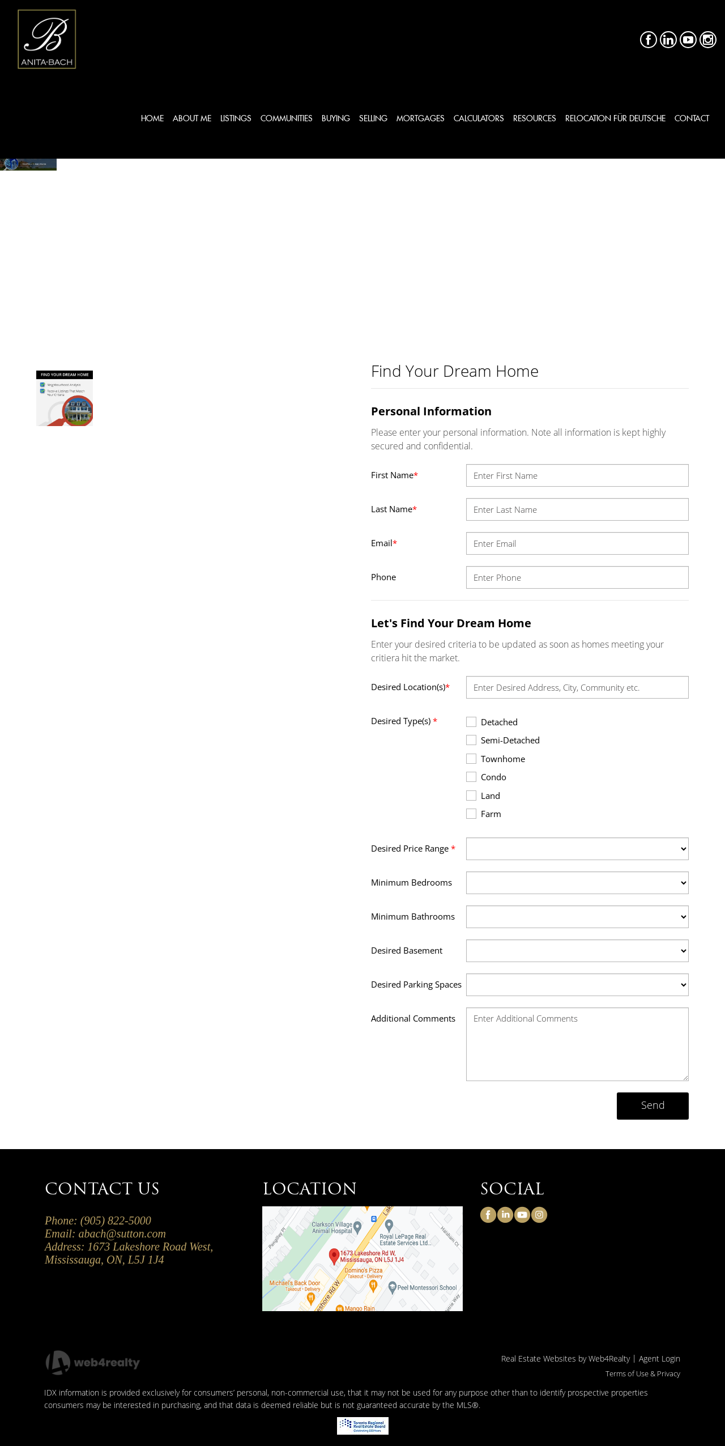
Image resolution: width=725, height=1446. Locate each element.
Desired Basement (406, 950)
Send (653, 1105)
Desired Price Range (413, 848)
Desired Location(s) (410, 686)
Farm (483, 813)
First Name (394, 474)
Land (483, 795)
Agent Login (659, 1358)
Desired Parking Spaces (416, 984)
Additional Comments (413, 1018)
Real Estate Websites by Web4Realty (565, 1358)
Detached (492, 722)
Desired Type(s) (404, 720)
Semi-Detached (503, 740)
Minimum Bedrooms (411, 882)
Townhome (495, 758)
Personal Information (431, 411)
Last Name (394, 508)
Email (384, 542)
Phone (383, 576)
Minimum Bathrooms (413, 916)
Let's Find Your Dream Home (451, 623)
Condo (486, 776)
